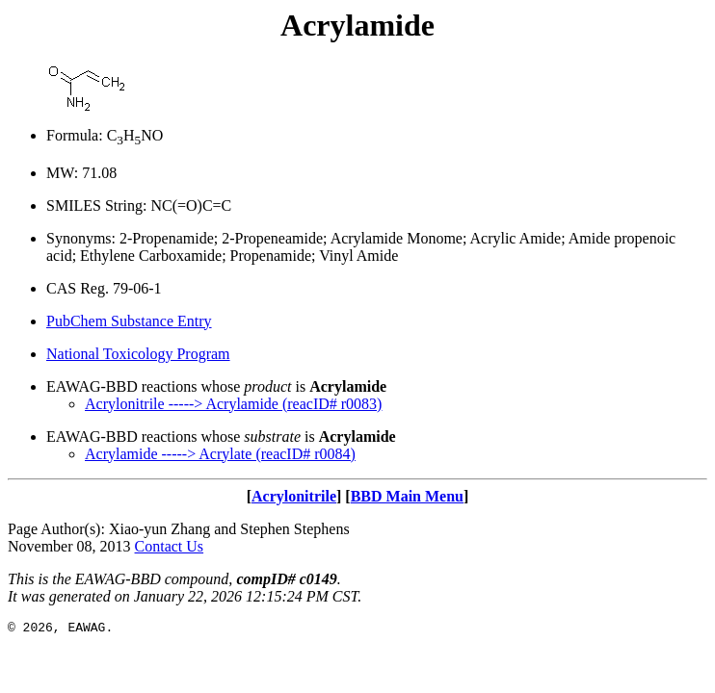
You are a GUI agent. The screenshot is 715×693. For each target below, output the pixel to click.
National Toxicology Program (138, 354)
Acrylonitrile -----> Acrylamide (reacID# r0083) (233, 404)
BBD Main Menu (407, 496)
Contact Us (169, 546)
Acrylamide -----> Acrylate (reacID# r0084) (220, 454)
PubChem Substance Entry (129, 321)
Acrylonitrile (294, 496)
